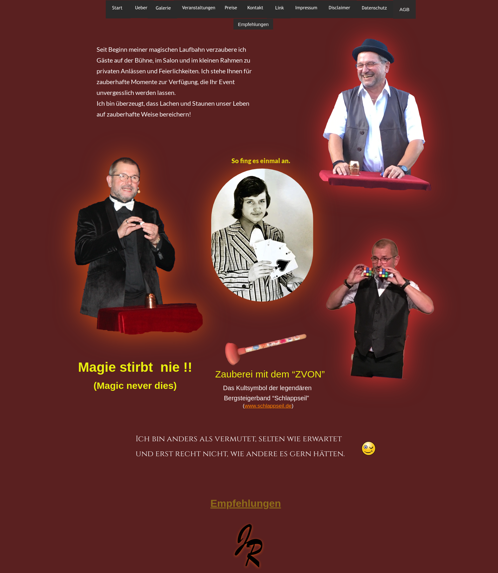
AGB (405, 9)
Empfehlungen (253, 24)
